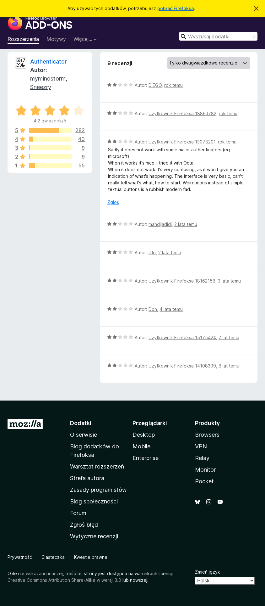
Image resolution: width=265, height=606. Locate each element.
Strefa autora (87, 478)
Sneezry (40, 87)
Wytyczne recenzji (94, 536)
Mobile (141, 446)
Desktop (143, 434)
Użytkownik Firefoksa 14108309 (182, 365)
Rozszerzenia (23, 39)
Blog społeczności (94, 501)
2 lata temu (185, 224)
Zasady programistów (98, 489)
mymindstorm (48, 78)
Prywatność (20, 557)
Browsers (207, 434)
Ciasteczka (53, 557)
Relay (202, 458)
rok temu (173, 85)
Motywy (56, 39)
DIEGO (155, 85)
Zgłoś (113, 202)
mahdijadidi (160, 224)
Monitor (205, 469)
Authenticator (48, 61)
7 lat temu (229, 337)
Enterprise (145, 458)
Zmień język (207, 572)
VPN (201, 446)
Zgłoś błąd (84, 524)
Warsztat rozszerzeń (97, 466)
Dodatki (80, 423)
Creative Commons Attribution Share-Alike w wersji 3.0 (64, 580)
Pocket (204, 481)
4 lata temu (171, 309)
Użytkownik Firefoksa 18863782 (182, 113)
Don (153, 309)
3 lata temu (229, 280)
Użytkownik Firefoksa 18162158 (182, 280)
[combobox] (218, 36)
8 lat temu (229, 365)
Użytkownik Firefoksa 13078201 (182, 141)
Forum (78, 513)
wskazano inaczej (44, 573)
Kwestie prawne (90, 557)
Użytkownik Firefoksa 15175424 (182, 337)
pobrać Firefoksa (175, 8)
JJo (152, 252)
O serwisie (83, 434)
